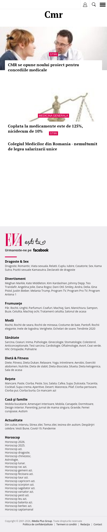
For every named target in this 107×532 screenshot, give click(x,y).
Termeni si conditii (66, 524)
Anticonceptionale (16, 345)
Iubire (70, 266)
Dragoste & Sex (17, 261)
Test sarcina (37, 345)
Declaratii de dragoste (61, 270)
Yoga (55, 362)
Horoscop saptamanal (19, 509)
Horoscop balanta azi (18, 502)
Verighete (46, 328)
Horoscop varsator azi (19, 491)
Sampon (92, 308)
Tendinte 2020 (86, 328)
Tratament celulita (52, 311)
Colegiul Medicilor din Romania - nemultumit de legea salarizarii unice (52, 146)
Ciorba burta (27, 390)
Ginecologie (55, 342)
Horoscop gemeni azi (18, 470)
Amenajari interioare (41, 404)
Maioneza (61, 387)
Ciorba (29, 383)
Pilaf (71, 387)
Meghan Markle (15, 283)
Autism (23, 411)
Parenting (31, 407)
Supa (69, 383)
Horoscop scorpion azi (19, 484)
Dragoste (11, 266)
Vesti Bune (22, 428)
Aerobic (79, 362)
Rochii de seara (23, 325)
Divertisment (15, 278)
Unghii (23, 308)
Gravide (75, 407)
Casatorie (81, 266)
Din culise (11, 424)
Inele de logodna (27, 328)
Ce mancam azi (46, 390)
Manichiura (78, 308)
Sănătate (12, 337)
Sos (45, 383)
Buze (8, 311)
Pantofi (85, 325)
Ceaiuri (20, 342)
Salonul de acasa (75, 311)
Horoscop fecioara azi (19, 474)
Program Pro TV (77, 290)
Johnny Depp (76, 283)
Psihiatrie (31, 349)
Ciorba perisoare (86, 387)
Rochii (14, 308)
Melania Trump (40, 290)
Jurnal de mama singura (54, 407)
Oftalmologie (69, 345)
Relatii (53, 266)
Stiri (53, 54)
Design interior (14, 407)
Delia (87, 287)
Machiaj (59, 308)
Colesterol (89, 342)
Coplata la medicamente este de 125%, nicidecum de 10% (45, 128)
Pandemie (49, 428)
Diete (8, 362)
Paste (20, 383)
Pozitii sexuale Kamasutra (29, 270)
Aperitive (38, 387)
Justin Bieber (21, 290)
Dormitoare (85, 404)
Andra (79, 287)
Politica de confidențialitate (38, 524)
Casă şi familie (16, 399)
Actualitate (14, 420)
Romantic (24, 266)
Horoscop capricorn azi (20, 481)
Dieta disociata (58, 366)
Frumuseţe (13, 303)
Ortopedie (16, 349)
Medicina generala (53, 115)
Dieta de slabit (38, 366)
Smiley (69, 287)
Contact (98, 524)
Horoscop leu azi (15, 499)
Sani (67, 308)
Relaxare (45, 362)
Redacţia (85, 524)
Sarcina (9, 342)
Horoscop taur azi (16, 477)
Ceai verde (94, 345)
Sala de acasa (13, 370)
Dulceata (79, 383)
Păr (7, 308)
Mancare (10, 383)
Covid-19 (36, 428)
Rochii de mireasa (46, 325)
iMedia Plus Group (42, 521)
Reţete (10, 379)
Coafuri (47, 308)
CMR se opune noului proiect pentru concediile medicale (43, 67)
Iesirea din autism (69, 424)
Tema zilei (50, 424)
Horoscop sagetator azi (20, 488)
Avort (82, 345)
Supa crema (23, 387)
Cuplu (62, 266)
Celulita (17, 311)
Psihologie (40, 342)
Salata (53, 383)
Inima (29, 342)
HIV (7, 349)
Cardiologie (53, 345)
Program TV (58, 290)
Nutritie (23, 366)
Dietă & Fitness (17, 358)
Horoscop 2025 (14, 445)
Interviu (23, 424)
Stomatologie (73, 342)
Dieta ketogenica (89, 366)
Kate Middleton (36, 283)
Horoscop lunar (15, 463)
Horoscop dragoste (17, 452)
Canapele (71, 404)
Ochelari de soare (64, 328)
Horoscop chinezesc (18, 456)
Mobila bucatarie (16, 404)
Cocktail (10, 387)
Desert (49, 387)
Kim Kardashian (57, 283)
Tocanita (91, 383)
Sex (91, 266)
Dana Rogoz (44, 287)
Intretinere (66, 362)
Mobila (59, 404)
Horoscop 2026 (14, 442)
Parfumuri (35, 308)
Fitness (17, 362)
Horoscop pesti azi (17, 495)
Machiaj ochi (31, 311)
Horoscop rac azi (15, 467)
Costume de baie (69, 325)
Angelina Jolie (26, 287)
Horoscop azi (13, 449)
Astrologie (11, 459)
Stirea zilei (35, 424)
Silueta (73, 366)
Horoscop (12, 437)
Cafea (61, 383)
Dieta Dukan (31, 362)
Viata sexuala (39, 266)
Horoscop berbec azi (18, 506)
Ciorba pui (11, 390)
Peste (38, 383)
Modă (9, 320)
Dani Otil (58, 287)
